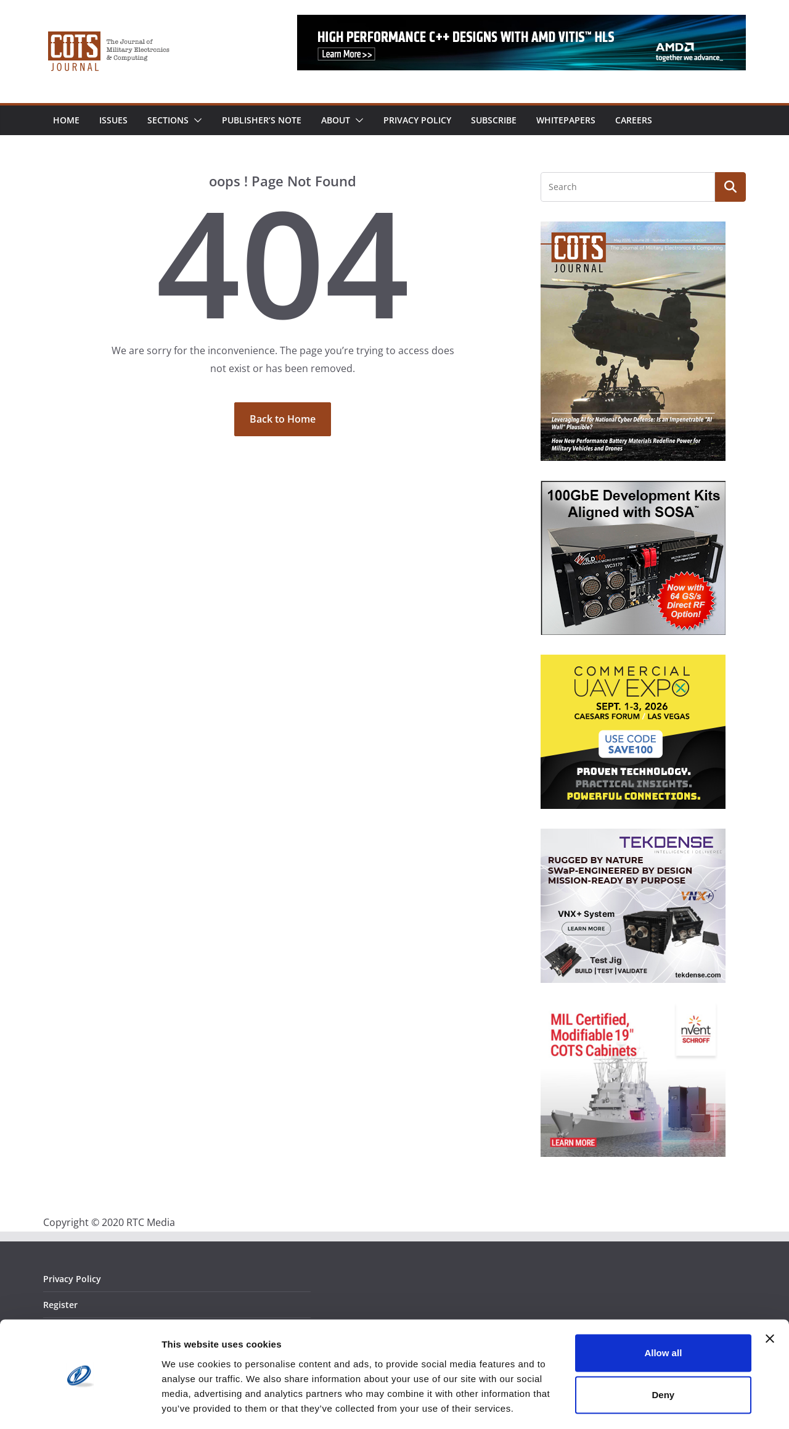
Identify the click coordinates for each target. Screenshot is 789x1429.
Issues (113, 120)
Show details (190, 1404)
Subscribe (494, 120)
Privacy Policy (417, 120)
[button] (195, 120)
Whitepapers (565, 120)
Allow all (663, 1315)
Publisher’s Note (261, 120)
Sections (168, 120)
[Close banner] (770, 1300)
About (335, 120)
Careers (633, 120)
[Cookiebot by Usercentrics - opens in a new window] (80, 1405)
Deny (663, 1357)
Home (66, 120)
